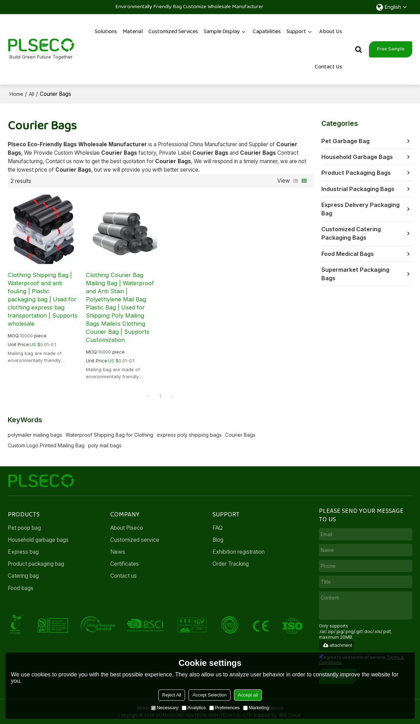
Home (16, 94)
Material (133, 32)
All (31, 94)
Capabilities (267, 32)
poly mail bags (105, 445)
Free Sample (390, 49)
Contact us (123, 575)
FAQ (217, 527)
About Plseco (126, 527)
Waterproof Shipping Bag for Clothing (109, 435)
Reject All (171, 695)
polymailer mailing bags (35, 435)
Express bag (23, 551)
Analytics (194, 707)
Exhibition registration (238, 551)
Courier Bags (240, 435)
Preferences (224, 707)
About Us (330, 32)
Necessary (164, 707)
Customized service (134, 539)
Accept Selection (209, 695)
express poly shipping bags (189, 435)
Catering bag (23, 575)
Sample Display (222, 32)
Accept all (248, 695)
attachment (337, 645)
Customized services (173, 32)
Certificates (124, 563)
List (295, 180)
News (117, 551)
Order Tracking (230, 563)
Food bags (20, 588)
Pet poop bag (24, 527)
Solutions (106, 32)
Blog (217, 539)
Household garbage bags (38, 539)
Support (296, 32)
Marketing (256, 707)
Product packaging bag (36, 563)
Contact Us (328, 67)
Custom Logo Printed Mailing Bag (46, 445)
